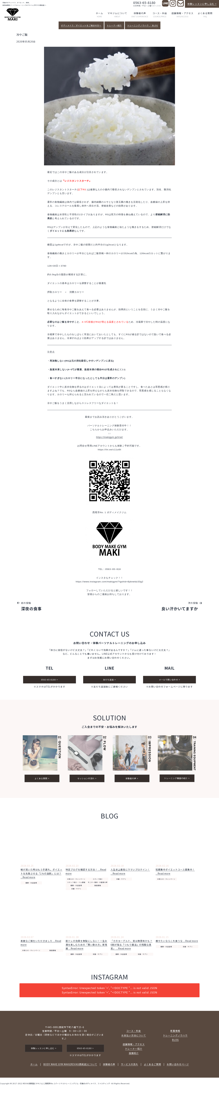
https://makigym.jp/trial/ (109, 437)
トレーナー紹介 (114, 25)
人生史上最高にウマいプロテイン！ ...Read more (130, 873)
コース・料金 (160, 14)
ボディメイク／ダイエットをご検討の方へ (81, 25)
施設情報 (97, 887)
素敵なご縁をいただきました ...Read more (41, 944)
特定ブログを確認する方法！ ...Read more (86, 873)
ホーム (99, 14)
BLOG (175, 1041)
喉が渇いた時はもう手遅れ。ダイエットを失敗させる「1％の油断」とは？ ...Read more (41, 875)
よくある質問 (205, 14)
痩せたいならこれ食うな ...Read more (177, 942)
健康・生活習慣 (31, 885)
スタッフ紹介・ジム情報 (76, 884)
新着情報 (175, 1032)
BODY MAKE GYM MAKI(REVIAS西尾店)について (70, 1066)
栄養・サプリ (76, 891)
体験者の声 (139, 14)
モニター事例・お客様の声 (98, 884)
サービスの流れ (129, 1066)
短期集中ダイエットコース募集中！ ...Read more (175, 873)
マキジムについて (117, 14)
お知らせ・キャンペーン (76, 881)
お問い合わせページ (178, 1066)
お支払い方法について (133, 1037)
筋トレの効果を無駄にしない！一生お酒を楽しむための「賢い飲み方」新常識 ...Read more (86, 946)
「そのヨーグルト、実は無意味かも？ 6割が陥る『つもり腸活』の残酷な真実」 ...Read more (131, 946)
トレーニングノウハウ (175, 1037)
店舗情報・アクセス (182, 14)
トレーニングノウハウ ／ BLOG (142, 25)
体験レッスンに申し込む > (202, 3)
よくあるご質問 (152, 1066)
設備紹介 (134, 1055)
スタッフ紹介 (98, 881)
